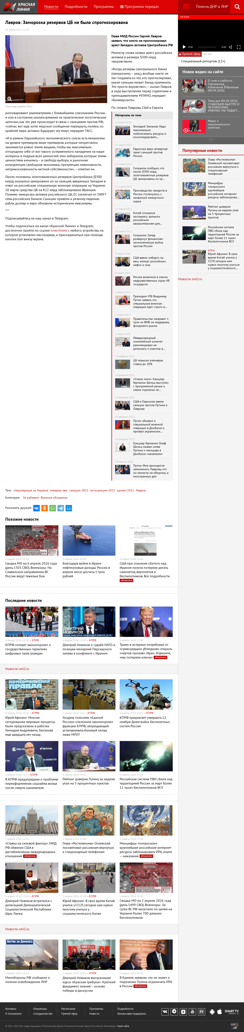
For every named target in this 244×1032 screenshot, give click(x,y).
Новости (51, 6)
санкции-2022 (78, 490)
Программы (104, 6)
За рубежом (31, 497)
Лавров (140, 490)
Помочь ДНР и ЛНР (212, 6)
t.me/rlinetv (59, 230)
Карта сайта (123, 1026)
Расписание (68, 1009)
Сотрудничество (42, 1013)
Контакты (10, 1009)
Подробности (76, 6)
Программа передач (139, 6)
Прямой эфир (69, 1013)
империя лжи (58, 490)
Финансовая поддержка (131, 1013)
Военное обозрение (54, 497)
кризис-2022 (125, 490)
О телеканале (13, 1013)
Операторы (40, 1009)
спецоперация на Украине (31, 490)
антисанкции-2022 (102, 490)
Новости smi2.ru (17, 669)
